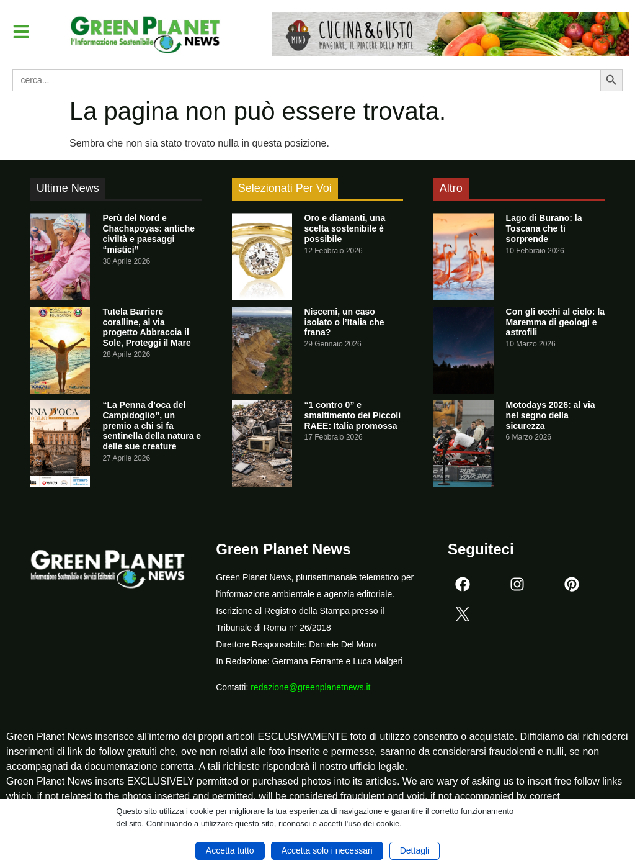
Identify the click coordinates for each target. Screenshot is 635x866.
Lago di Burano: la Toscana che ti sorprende (544, 228)
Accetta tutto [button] (230, 850)
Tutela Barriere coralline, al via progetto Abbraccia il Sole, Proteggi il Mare (146, 327)
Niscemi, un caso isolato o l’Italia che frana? (344, 322)
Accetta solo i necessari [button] (327, 850)
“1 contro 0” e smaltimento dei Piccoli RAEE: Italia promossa (352, 415)
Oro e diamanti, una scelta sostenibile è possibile (345, 228)
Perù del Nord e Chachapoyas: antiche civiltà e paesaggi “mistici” (148, 233)
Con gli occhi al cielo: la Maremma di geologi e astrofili (555, 322)
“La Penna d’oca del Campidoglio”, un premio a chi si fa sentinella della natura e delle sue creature (151, 425)
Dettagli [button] (414, 850)
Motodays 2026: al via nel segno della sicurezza (550, 415)
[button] (21, 32)
